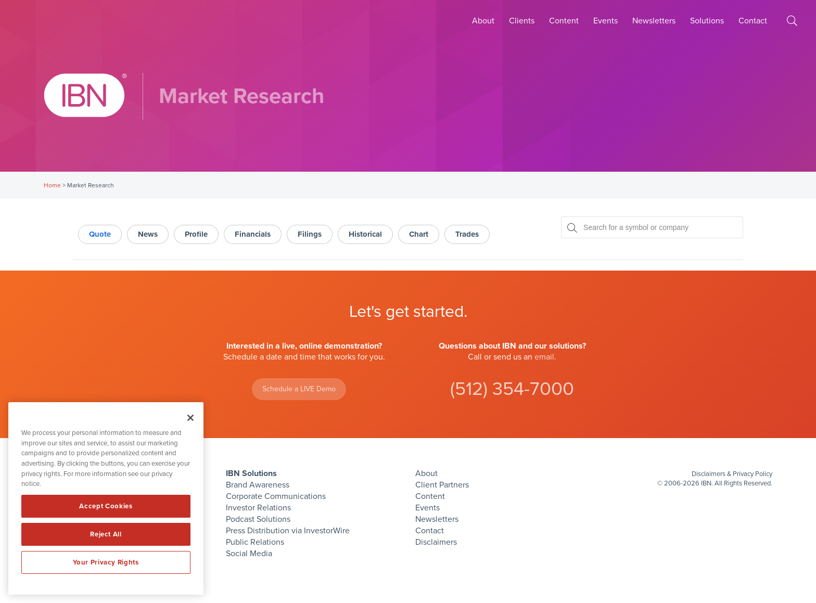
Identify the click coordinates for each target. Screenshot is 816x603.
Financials (253, 234)
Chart (418, 234)
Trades (467, 234)
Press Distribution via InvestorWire (288, 530)
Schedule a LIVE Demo (299, 388)
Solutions (707, 21)
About (483, 21)
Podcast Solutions (258, 519)
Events (605, 21)
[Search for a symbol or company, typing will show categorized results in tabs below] (652, 227)
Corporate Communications (276, 496)
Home (52, 185)
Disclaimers (436, 542)
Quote (100, 234)
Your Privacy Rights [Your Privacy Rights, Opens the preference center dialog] (105, 562)
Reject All (106, 534)
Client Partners (442, 485)
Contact (752, 21)
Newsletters (653, 21)
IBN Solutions (251, 473)
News (148, 234)
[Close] (190, 417)
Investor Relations (258, 508)
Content (564, 21)
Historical (365, 234)
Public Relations (255, 542)
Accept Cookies (105, 506)
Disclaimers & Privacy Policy (732, 474)
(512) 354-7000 (512, 388)
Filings (310, 234)
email (544, 357)
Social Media (249, 553)
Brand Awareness (257, 485)
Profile (196, 234)
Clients (521, 21)
